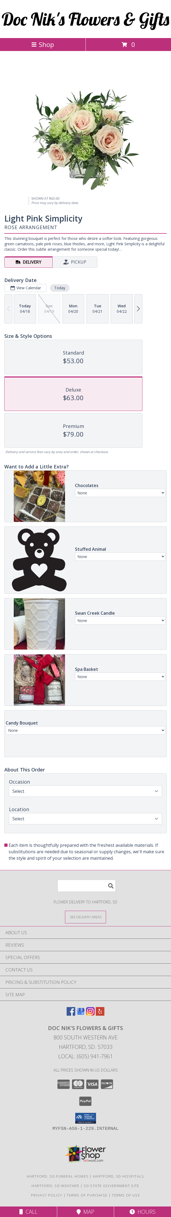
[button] (85, 1118)
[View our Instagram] (90, 1014)
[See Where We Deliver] (85, 916)
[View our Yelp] (100, 1014)
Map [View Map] (85, 1211)
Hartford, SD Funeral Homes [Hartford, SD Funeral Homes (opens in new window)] (57, 1176)
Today (59, 287)
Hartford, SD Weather (55, 1185)
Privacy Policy (46, 1195)
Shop (42, 44)
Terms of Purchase (87, 1195)
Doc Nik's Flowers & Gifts (85, 19)
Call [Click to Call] (28, 1211)
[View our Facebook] (71, 1014)
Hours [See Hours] (142, 1211)
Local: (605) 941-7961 (85, 1056)
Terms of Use (126, 1195)
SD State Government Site (111, 1185)
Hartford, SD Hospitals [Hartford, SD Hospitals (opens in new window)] (118, 1176)
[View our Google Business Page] (80, 1014)
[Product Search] (86, 886)
